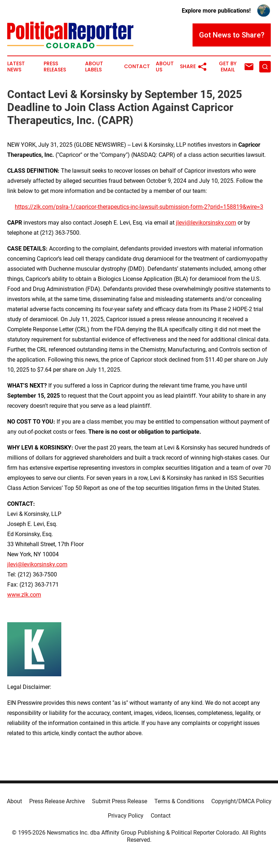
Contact (137, 66)
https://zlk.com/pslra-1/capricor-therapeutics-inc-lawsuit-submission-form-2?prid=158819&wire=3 (139, 206)
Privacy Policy (126, 815)
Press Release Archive (57, 801)
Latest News (16, 67)
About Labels (94, 67)
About (14, 801)
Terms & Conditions (179, 801)
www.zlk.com (24, 594)
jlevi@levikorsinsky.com (206, 222)
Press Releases (55, 67)
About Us (165, 67)
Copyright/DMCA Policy (241, 801)
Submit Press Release (119, 801)
